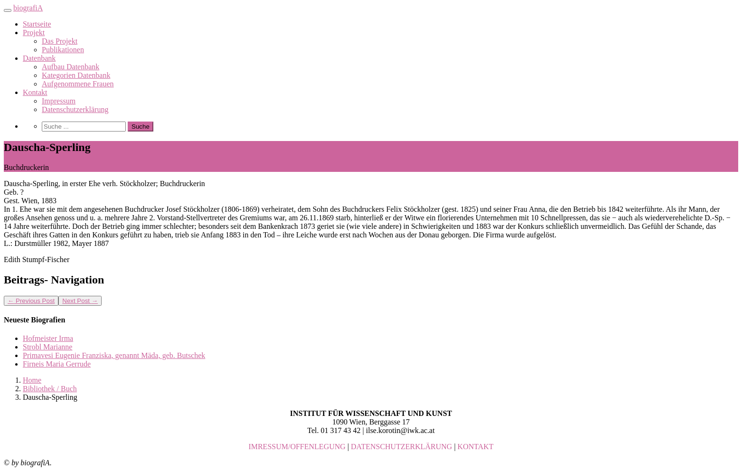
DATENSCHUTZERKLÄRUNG (401, 447)
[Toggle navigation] (7, 10)
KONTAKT (476, 447)
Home (32, 380)
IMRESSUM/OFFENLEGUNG (296, 447)
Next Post (80, 300)
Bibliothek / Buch (50, 389)
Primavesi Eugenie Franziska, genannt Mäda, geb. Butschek (114, 355)
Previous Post (31, 300)
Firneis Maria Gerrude (57, 364)
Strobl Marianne (47, 347)
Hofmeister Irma (48, 338)
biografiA (28, 8)
